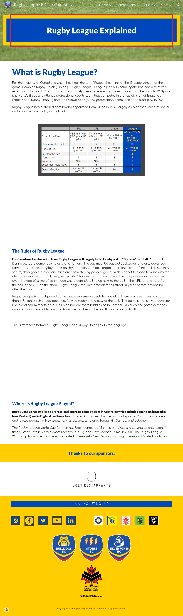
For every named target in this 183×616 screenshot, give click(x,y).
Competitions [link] (126, 5)
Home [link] (103, 5)
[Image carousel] (91, 479)
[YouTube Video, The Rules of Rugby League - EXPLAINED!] (91, 211)
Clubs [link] (148, 5)
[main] (91, 30)
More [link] (165, 5)
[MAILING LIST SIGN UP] (91, 503)
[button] (178, 5)
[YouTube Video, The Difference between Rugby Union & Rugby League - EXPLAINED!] (91, 363)
